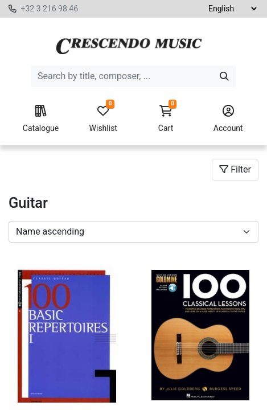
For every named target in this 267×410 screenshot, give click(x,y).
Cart (165, 119)
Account (228, 119)
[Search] (224, 76)
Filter (235, 169)
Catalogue (40, 119)
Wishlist (103, 119)
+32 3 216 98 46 (49, 8)
